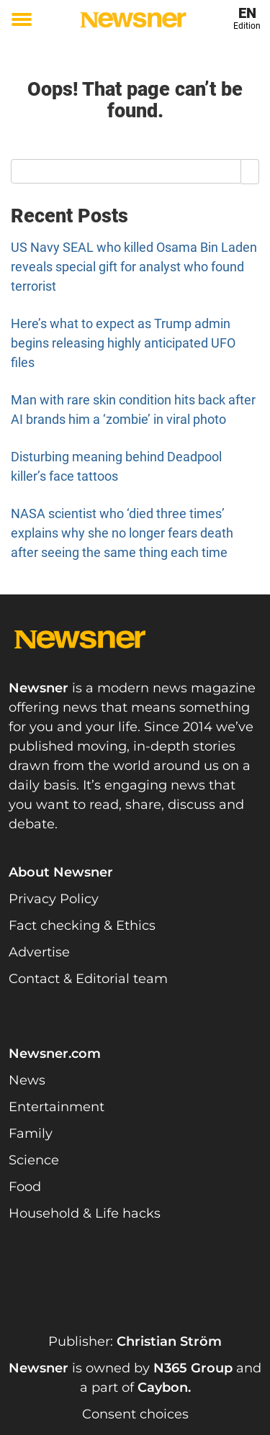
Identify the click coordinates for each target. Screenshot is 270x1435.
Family (31, 1133)
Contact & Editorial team (88, 979)
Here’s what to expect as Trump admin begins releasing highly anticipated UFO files (123, 343)
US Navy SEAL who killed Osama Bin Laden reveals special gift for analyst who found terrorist (134, 267)
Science (34, 1160)
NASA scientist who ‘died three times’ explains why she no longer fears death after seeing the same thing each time (122, 533)
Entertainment (56, 1107)
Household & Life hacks (85, 1213)
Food (25, 1187)
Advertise (39, 952)
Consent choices (135, 1414)
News (27, 1080)
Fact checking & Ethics (82, 925)
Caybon (163, 1387)
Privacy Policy (54, 899)
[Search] (250, 171)
